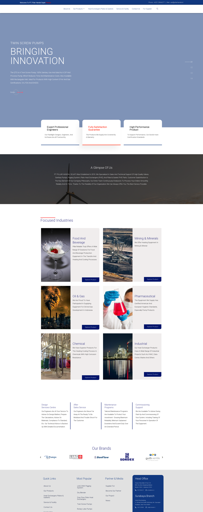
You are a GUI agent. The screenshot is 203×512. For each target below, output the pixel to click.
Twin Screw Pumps (84, 504)
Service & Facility (122, 9)
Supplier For (110, 486)
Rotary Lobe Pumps (84, 509)
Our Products (78, 9)
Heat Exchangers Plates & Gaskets (100, 9)
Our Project (110, 496)
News (108, 500)
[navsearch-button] (157, 9)
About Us (66, 9)
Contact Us (136, 9)
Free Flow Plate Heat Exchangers (85, 498)
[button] (40, 457)
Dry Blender (81, 493)
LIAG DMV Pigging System (84, 487)
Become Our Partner (113, 491)
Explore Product (90, 280)
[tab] (192, 61)
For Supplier (147, 9)
